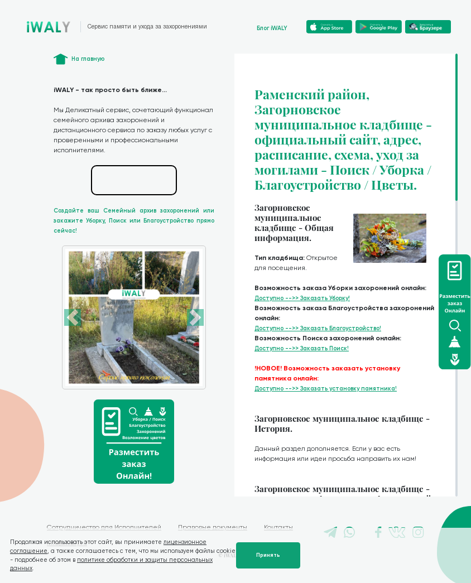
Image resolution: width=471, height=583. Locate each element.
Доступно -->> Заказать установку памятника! (325, 388)
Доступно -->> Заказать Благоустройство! (317, 328)
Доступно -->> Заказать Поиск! (301, 348)
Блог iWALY (272, 28)
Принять (268, 555)
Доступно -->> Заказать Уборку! (302, 298)
